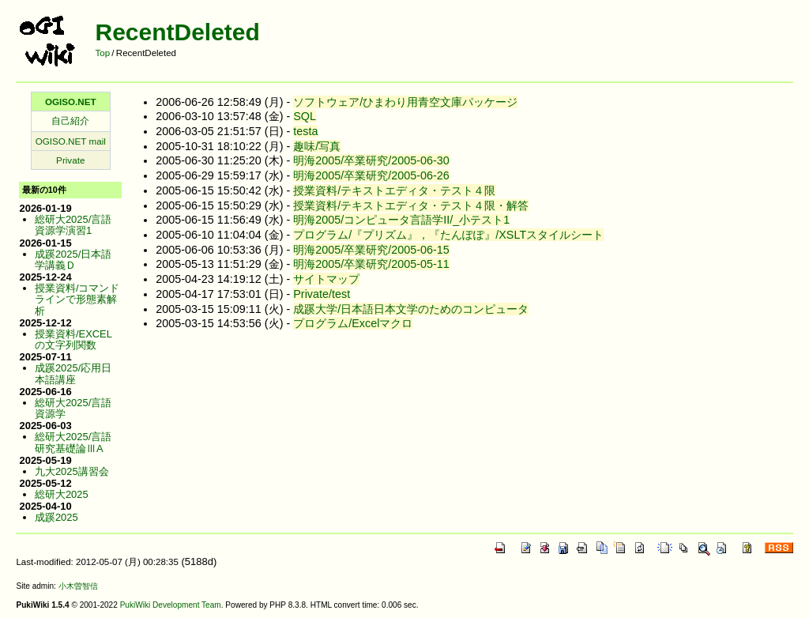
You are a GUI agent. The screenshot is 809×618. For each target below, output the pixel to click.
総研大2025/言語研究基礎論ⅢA (73, 442)
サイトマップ (326, 279)
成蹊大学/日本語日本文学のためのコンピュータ (411, 309)
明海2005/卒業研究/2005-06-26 (371, 175)
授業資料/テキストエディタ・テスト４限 (394, 190)
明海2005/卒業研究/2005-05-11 (371, 264)
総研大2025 (61, 494)
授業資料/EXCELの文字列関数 (73, 339)
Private (70, 160)
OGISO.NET (70, 101)
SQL (304, 116)
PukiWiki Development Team (170, 605)
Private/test (321, 294)
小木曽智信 (78, 586)
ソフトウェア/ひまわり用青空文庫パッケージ (405, 102)
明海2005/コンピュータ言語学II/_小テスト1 (401, 219)
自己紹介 (70, 120)
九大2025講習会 (72, 471)
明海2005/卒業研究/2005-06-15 (371, 249)
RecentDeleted (177, 32)
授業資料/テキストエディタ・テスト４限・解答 (411, 205)
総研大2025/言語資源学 (73, 408)
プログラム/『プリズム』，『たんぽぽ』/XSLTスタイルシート (448, 234)
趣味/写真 (317, 146)
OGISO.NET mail (71, 141)
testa (305, 131)
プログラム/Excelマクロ (352, 323)
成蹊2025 (56, 517)
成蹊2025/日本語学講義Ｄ (73, 259)
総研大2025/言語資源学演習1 (73, 224)
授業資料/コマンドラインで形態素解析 (77, 299)
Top (102, 53)
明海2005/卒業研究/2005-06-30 (371, 160)
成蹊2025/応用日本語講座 (73, 373)
